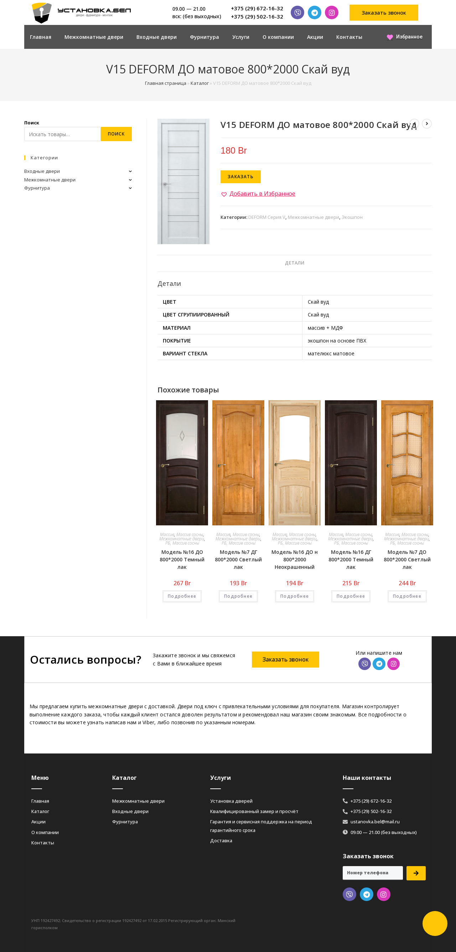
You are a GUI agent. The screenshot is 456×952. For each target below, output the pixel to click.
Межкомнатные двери (93, 37)
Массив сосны (189, 534)
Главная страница (165, 83)
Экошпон (352, 217)
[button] (384, 13)
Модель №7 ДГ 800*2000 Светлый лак (238, 559)
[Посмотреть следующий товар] (427, 124)
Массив (167, 534)
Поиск (31, 122)
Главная (40, 37)
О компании (278, 37)
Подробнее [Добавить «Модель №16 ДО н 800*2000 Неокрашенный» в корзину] (294, 596)
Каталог (200, 83)
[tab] (294, 263)
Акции (315, 37)
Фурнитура (204, 37)
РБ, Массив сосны (182, 543)
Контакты (349, 37)
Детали (294, 263)
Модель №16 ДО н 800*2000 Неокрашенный (294, 559)
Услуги (240, 37)
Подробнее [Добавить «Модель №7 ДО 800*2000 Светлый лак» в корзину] (407, 596)
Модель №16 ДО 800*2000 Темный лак (182, 559)
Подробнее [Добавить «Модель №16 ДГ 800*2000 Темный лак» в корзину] (351, 596)
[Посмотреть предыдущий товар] (414, 124)
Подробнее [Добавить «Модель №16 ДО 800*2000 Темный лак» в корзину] (182, 596)
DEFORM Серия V (266, 217)
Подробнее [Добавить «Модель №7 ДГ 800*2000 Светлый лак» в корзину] (238, 596)
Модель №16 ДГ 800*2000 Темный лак (350, 559)
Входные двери (156, 37)
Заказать (241, 177)
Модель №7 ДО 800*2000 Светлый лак (407, 559)
